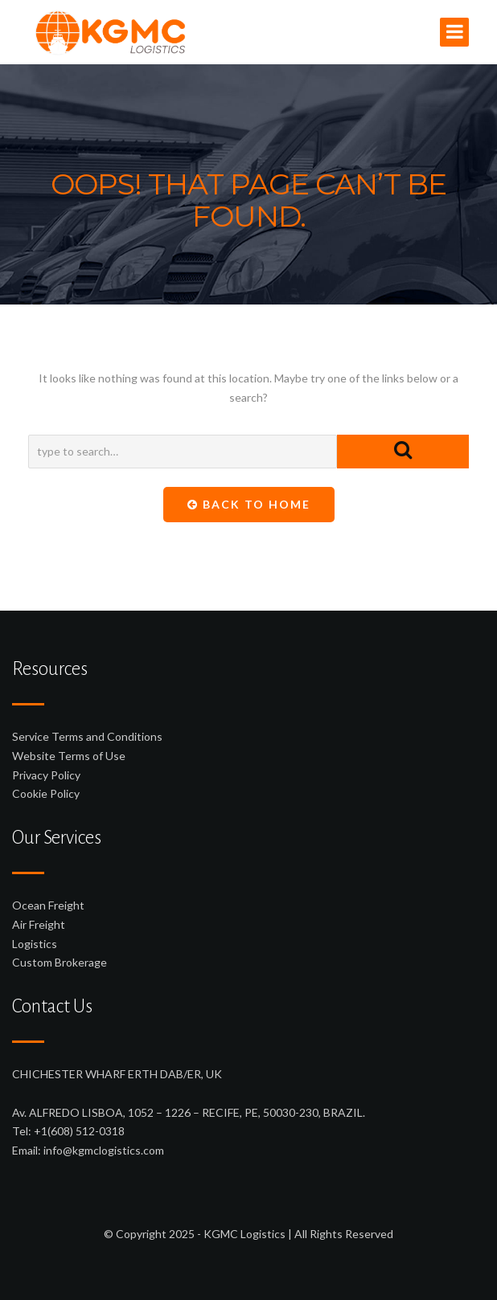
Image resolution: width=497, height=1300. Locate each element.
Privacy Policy (46, 775)
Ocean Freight (48, 905)
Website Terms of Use (68, 755)
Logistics (34, 943)
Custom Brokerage (59, 962)
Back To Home (248, 504)
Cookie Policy (46, 793)
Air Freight (38, 924)
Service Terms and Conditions (87, 736)
